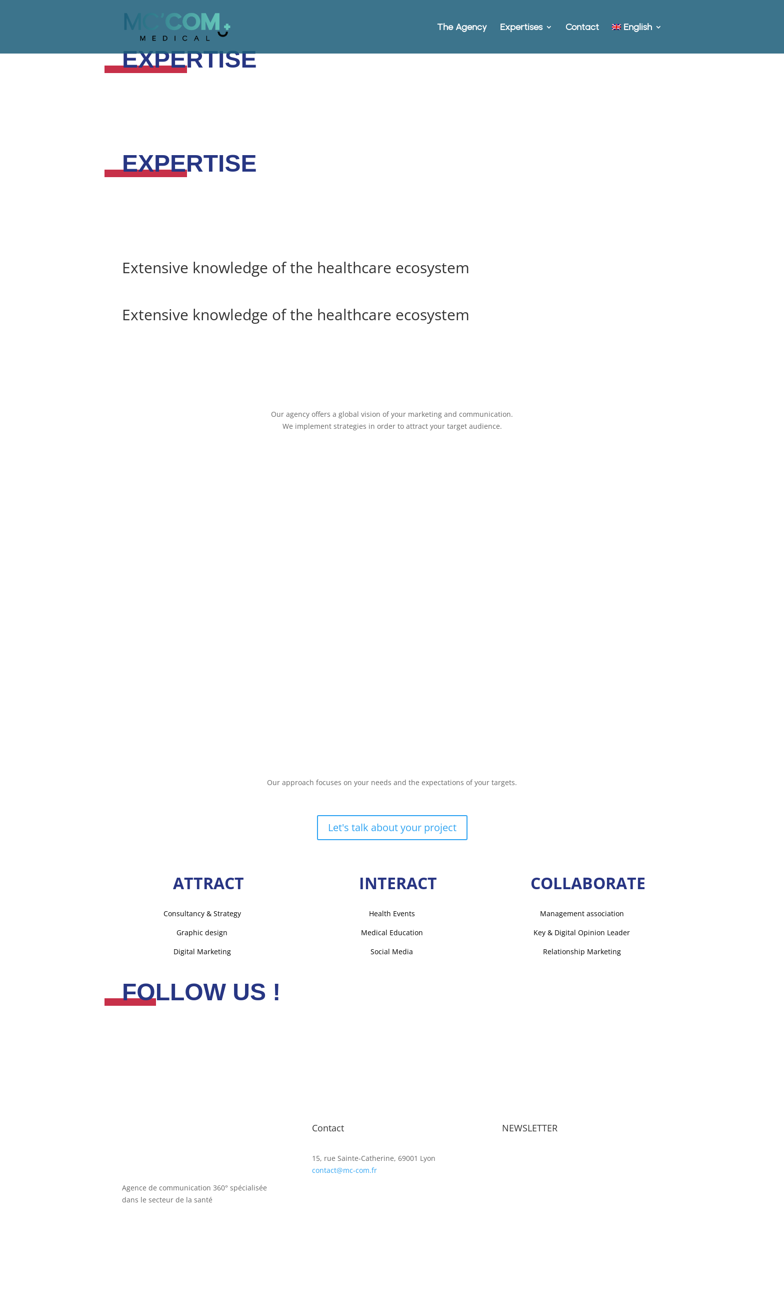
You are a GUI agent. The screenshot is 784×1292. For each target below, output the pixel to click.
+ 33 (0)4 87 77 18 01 (346, 1182)
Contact (582, 28)
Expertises (521, 28)
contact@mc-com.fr (344, 1170)
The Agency (462, 28)
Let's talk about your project (392, 827)
